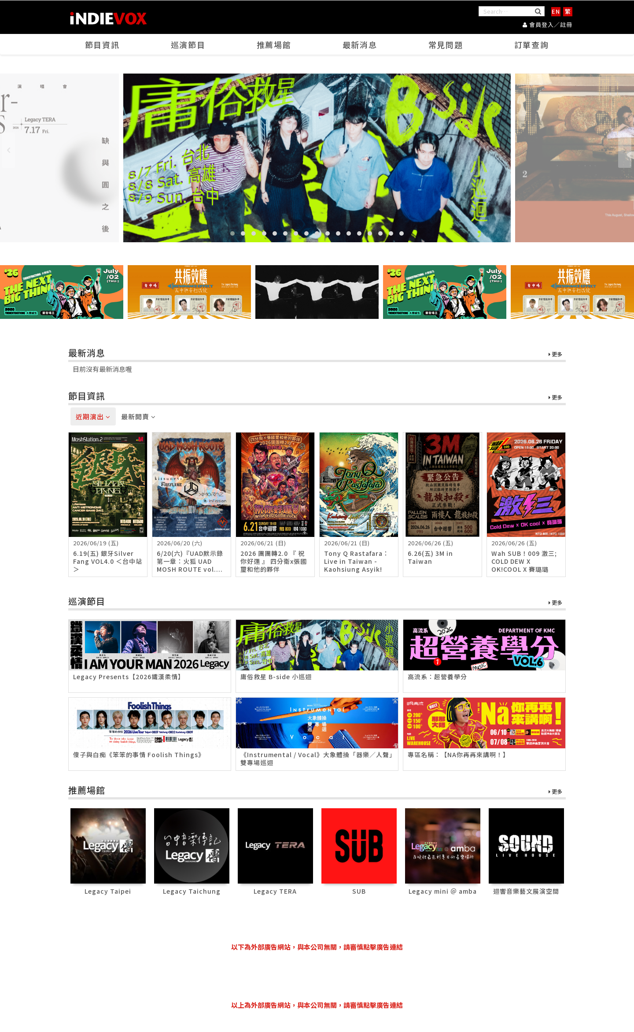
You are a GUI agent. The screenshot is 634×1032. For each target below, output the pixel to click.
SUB (359, 891)
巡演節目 (188, 44)
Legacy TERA (275, 891)
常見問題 (446, 44)
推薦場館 (274, 44)
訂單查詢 (531, 44)
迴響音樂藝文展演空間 (526, 891)
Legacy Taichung (192, 891)
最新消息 (360, 44)
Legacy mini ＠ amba (443, 891)
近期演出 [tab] (93, 416)
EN (556, 11)
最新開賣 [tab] (138, 416)
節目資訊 (102, 44)
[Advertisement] (317, 976)
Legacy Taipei (108, 891)
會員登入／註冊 (547, 24)
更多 (555, 354)
